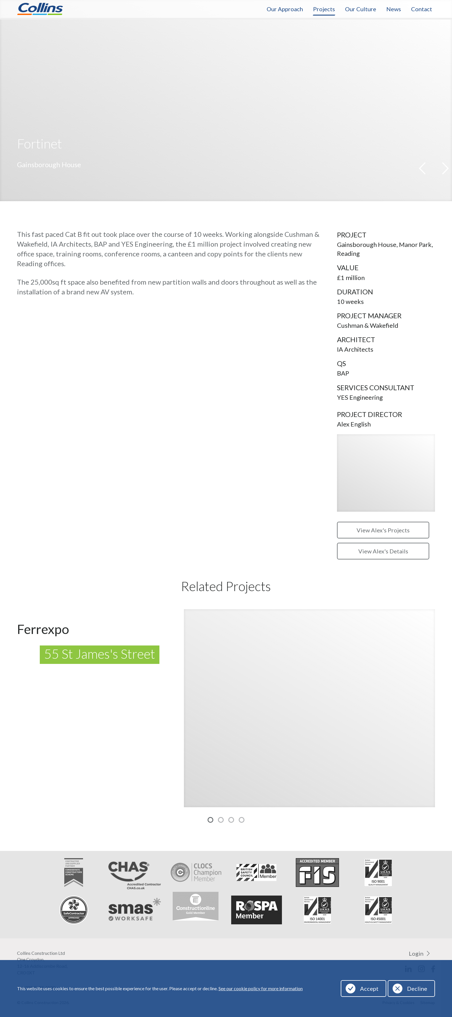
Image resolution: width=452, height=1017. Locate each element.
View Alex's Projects (383, 530)
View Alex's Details (383, 551)
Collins (40, 9)
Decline (417, 988)
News (393, 8)
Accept (369, 988)
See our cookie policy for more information (261, 988)
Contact (421, 8)
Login (416, 953)
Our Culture (360, 8)
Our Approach (285, 8)
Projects (324, 8)
